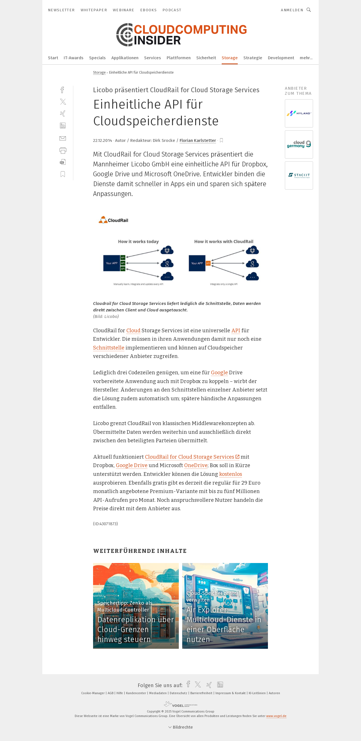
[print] (62, 149)
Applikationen (124, 57)
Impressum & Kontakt (230, 693)
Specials (97, 57)
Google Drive (132, 465)
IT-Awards (73, 57)
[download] (62, 162)
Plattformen (179, 57)
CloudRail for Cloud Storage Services (192, 457)
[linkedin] (62, 125)
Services (152, 57)
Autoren (274, 693)
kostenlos (230, 474)
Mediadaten (158, 693)
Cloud (133, 330)
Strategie (252, 57)
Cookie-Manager (93, 693)
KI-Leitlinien (258, 693)
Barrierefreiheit (201, 693)
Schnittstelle (108, 348)
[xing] (62, 113)
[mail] (62, 137)
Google (219, 373)
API (235, 330)
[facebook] (62, 89)
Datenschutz (179, 693)
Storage (230, 57)
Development (281, 57)
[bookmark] (221, 140)
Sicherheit (206, 57)
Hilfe (120, 693)
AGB (111, 693)
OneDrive (196, 465)
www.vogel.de (276, 716)
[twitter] (62, 101)
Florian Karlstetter (198, 140)
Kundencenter (136, 693)
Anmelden (292, 10)
